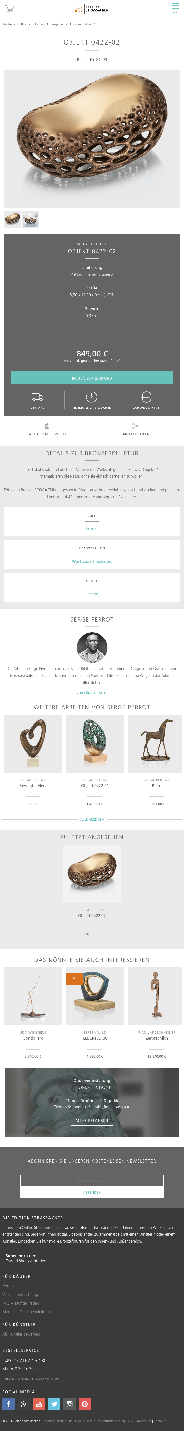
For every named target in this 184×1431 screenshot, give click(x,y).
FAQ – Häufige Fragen (20, 1303)
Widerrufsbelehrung (111, 1421)
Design (92, 594)
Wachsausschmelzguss (92, 561)
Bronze (92, 528)
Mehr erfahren (92, 1120)
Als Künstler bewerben (21, 1334)
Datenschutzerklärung (57, 1421)
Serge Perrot (59, 24)
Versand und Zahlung (20, 1294)
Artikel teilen (135, 429)
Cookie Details (85, 1421)
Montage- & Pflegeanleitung (26, 1311)
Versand (37, 400)
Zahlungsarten (146, 400)
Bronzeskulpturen (33, 24)
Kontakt (9, 1285)
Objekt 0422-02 (84, 24)
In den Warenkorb (92, 378)
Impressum (143, 1421)
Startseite (8, 24)
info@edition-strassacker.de (31, 1379)
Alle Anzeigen (92, 819)
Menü (175, 8)
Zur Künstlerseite (92, 693)
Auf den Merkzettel (47, 429)
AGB (130, 1421)
